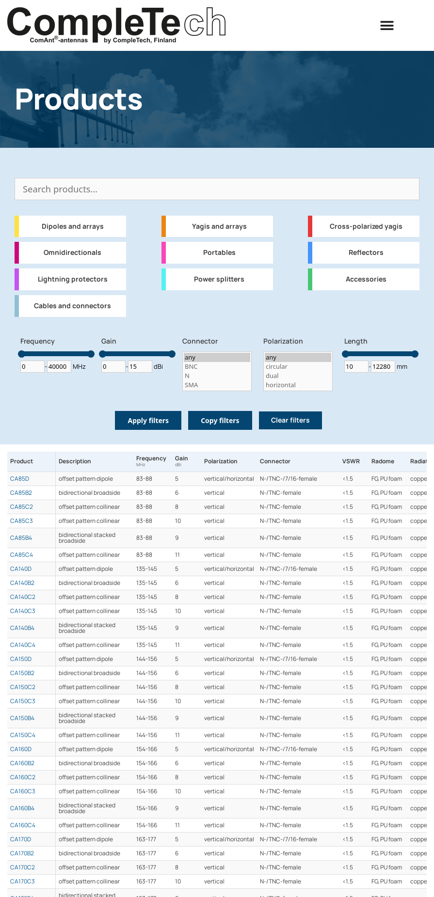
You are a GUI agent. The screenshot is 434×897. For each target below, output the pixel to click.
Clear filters (290, 420)
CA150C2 (22, 687)
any (217, 357)
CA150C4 (22, 735)
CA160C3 (22, 791)
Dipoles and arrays (73, 226)
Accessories (366, 279)
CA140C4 (22, 645)
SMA (217, 385)
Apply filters (148, 420)
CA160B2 (22, 763)
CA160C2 (22, 777)
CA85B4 (21, 538)
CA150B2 (22, 673)
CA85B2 (21, 493)
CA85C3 (21, 521)
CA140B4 (22, 628)
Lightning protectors (73, 279)
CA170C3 (22, 881)
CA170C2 (22, 867)
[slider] (21, 354)
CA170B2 (22, 853)
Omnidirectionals (72, 252)
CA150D (21, 659)
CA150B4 (22, 718)
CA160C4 (22, 825)
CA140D (21, 569)
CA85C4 (21, 555)
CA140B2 (22, 583)
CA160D (21, 749)
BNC (217, 366)
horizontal (298, 385)
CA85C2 (21, 507)
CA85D (19, 479)
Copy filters (220, 420)
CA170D (20, 839)
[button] (387, 25)
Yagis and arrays (219, 226)
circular (298, 366)
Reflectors (366, 252)
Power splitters (219, 279)
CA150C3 (22, 701)
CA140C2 (22, 597)
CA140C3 (22, 611)
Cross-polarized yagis (366, 226)
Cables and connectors (72, 305)
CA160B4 (22, 808)
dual (298, 375)
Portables (219, 252)
